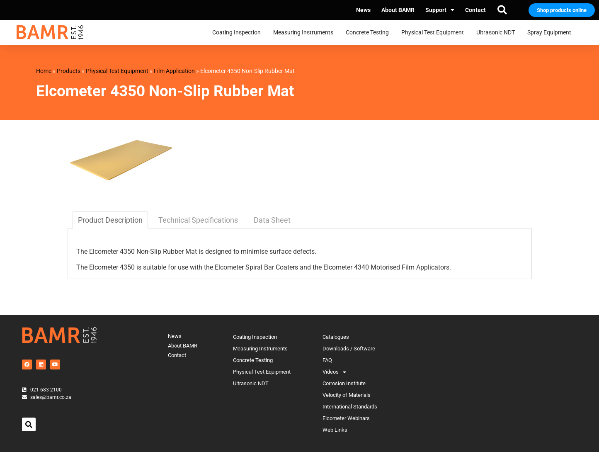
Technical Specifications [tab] (198, 220)
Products (68, 71)
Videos (334, 372)
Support (439, 10)
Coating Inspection (238, 32)
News (363, 10)
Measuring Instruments (305, 32)
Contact (475, 10)
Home (43, 71)
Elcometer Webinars (346, 418)
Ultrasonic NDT (497, 32)
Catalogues (336, 337)
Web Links (335, 430)
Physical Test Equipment (434, 32)
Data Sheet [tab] (272, 220)
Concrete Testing (369, 32)
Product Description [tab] (110, 220)
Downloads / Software (349, 348)
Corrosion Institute (344, 383)
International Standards (350, 406)
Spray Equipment (551, 32)
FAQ (327, 360)
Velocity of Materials (347, 395)
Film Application (174, 71)
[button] (502, 10)
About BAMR (398, 10)
